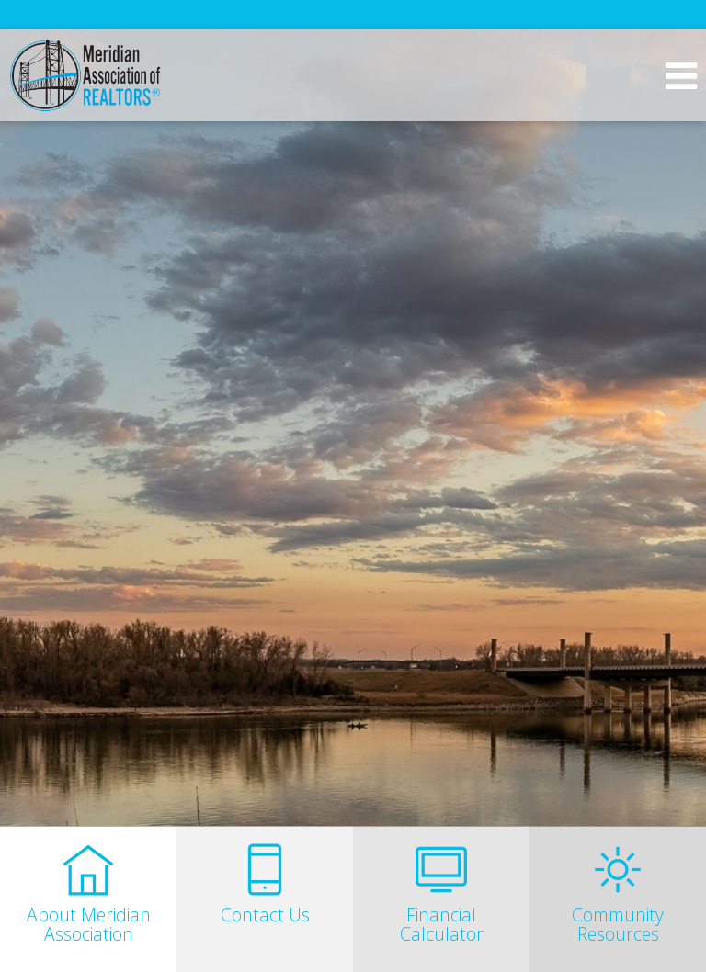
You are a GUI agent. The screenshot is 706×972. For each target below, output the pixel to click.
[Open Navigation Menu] (681, 76)
